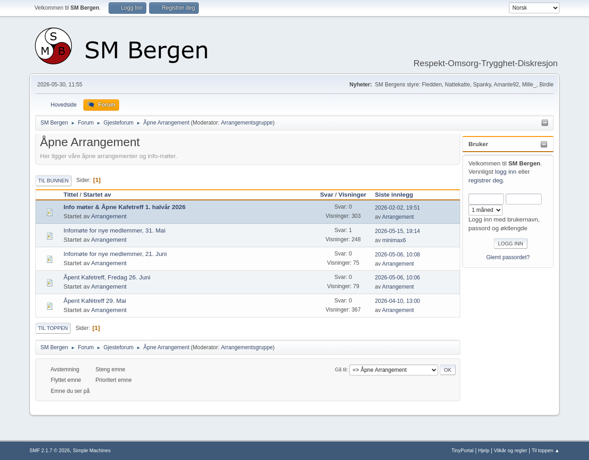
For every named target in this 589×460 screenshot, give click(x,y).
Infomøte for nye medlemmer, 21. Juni (115, 253)
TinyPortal (462, 450)
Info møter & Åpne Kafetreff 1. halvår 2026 (124, 207)
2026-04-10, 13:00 (397, 301)
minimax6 (394, 240)
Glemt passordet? (508, 257)
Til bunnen (53, 180)
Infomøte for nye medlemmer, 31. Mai (114, 230)
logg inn (506, 171)
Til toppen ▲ (545, 450)
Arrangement (109, 216)
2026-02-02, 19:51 (397, 207)
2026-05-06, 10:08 (397, 254)
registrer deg (485, 180)
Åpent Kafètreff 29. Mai (95, 300)
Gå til (340, 369)
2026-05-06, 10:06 (397, 277)
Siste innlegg (398, 194)
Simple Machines (91, 450)
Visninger (353, 194)
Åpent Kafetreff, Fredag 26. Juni (107, 277)
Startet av (97, 194)
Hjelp (484, 450)
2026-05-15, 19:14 (397, 231)
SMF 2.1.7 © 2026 (49, 450)
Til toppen (53, 328)
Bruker (478, 144)
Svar (326, 194)
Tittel (71, 194)
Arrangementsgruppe (247, 122)
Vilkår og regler (510, 450)
